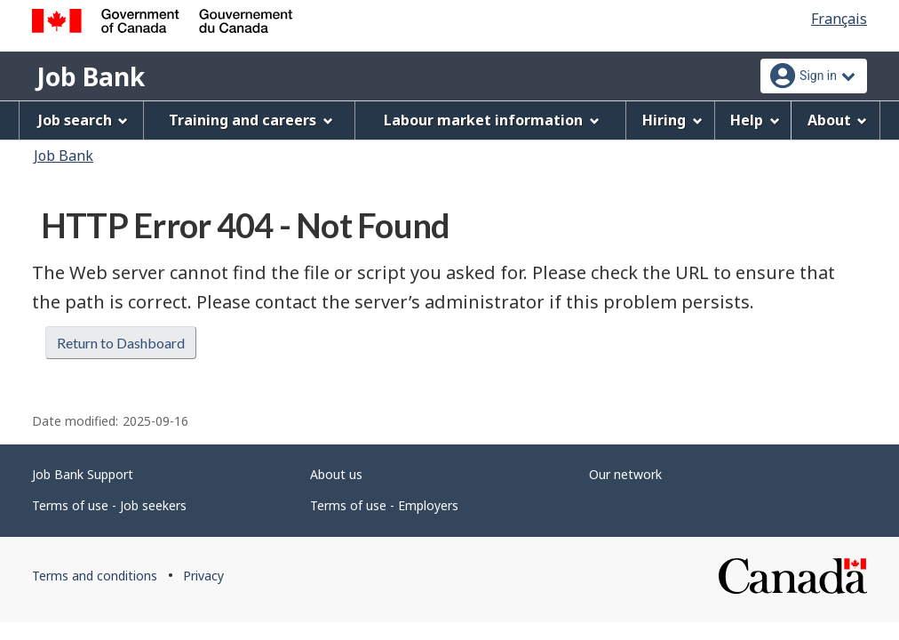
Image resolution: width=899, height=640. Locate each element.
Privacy (203, 575)
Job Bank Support (82, 474)
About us (336, 474)
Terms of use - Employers (384, 505)
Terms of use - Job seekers (109, 505)
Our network (625, 474)
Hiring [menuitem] (672, 120)
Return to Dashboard (121, 342)
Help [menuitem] (755, 120)
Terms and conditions (94, 575)
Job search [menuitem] (83, 120)
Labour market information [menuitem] (492, 120)
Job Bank (90, 76)
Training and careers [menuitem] (251, 120)
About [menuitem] (838, 120)
